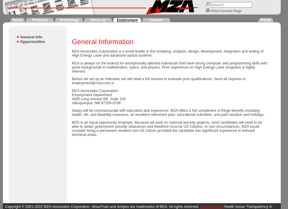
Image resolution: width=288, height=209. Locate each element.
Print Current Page (226, 11)
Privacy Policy (211, 207)
